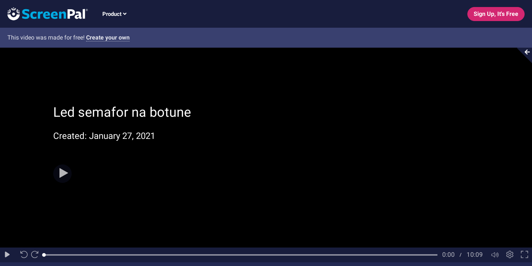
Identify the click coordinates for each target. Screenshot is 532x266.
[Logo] (44, 13)
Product (114, 14)
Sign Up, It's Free (496, 13)
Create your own (108, 37)
